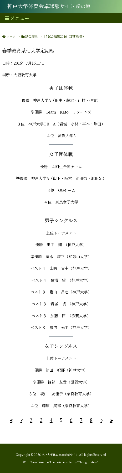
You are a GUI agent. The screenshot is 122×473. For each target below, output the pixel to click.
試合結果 (31, 36)
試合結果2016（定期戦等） (67, 36)
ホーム (11, 36)
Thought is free (87, 462)
